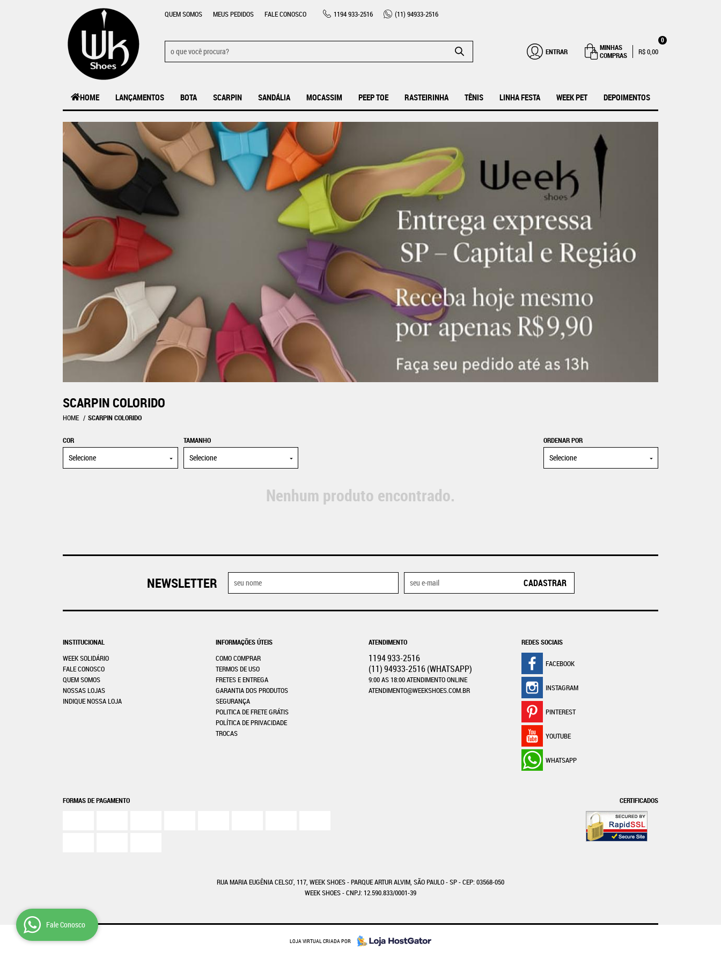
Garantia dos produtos (252, 690)
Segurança (233, 701)
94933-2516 (416, 14)
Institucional (84, 642)
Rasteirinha (426, 97)
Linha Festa (519, 97)
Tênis (474, 97)
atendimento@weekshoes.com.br (419, 690)
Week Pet (571, 97)
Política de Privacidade (251, 722)
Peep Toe (373, 97)
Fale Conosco (285, 14)
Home (89, 97)
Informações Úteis (244, 642)
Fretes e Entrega (242, 679)
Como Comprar (238, 658)
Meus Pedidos (233, 14)
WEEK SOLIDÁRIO (86, 658)
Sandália (274, 97)
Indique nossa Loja (92, 701)
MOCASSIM (324, 97)
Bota (188, 97)
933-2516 (353, 14)
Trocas (227, 733)
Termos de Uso (238, 669)
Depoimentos (627, 97)
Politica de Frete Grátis (252, 712)
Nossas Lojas (84, 690)
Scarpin (227, 97)
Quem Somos (183, 14)
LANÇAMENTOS (139, 97)
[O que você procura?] (459, 51)
